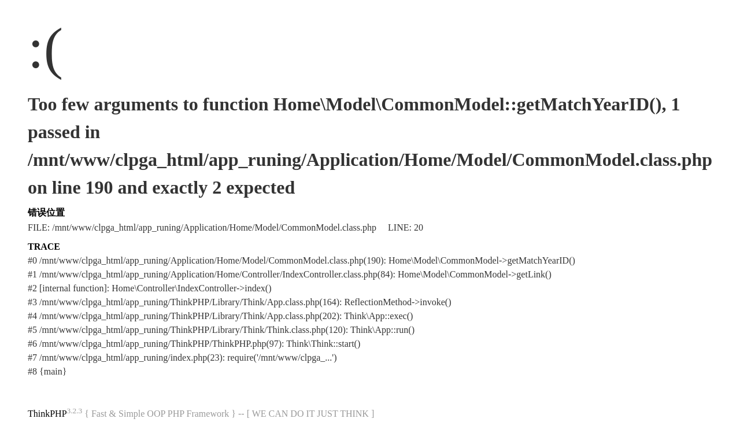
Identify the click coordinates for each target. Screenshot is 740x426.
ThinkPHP (47, 413)
